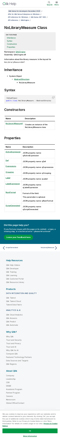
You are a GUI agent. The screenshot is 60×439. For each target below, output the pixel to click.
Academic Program (14, 389)
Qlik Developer (12, 268)
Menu (56, 5)
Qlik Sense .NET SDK (38, 17)
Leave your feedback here (18, 237)
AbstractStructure (21, 79)
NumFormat (11, 192)
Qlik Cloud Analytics (14, 315)
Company (10, 375)
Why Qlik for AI (12, 350)
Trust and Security (14, 340)
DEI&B (8, 386)
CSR (8, 382)
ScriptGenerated (13, 205)
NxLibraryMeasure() (14, 123)
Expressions (11, 166)
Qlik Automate (12, 325)
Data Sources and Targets (17, 360)
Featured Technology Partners (19, 357)
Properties (11, 47)
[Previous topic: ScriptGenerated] (15, 247)
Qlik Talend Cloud (13, 301)
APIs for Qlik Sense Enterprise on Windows (24, 14)
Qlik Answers (11, 318)
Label (8, 178)
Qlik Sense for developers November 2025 (24, 11)
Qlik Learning (11, 275)
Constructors (12, 44)
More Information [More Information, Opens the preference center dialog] (30, 436)
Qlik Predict (11, 321)
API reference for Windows (18, 17)
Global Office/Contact (15, 403)
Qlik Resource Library (15, 282)
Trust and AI (11, 347)
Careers (9, 396)
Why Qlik (9, 336)
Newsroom (10, 399)
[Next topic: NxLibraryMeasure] (44, 247)
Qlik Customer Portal (15, 279)
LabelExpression (13, 183)
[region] (30, 424)
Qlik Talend (11, 298)
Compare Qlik (12, 354)
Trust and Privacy (13, 343)
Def (7, 160)
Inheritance (11, 38)
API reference (13, 20)
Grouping (10, 172)
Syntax (9, 41)
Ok (30, 431)
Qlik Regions (11, 364)
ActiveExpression (13, 152)
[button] (53, 97)
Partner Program (13, 393)
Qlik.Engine (25, 20)
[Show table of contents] (5, 11)
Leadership (11, 379)
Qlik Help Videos (13, 265)
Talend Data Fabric (14, 304)
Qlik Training (11, 272)
